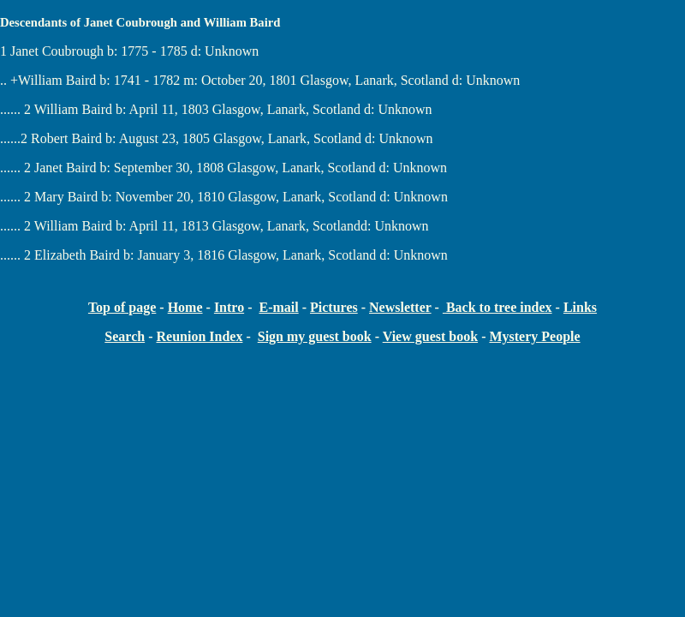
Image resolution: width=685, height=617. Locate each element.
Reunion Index (199, 336)
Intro (229, 307)
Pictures (334, 307)
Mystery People (534, 336)
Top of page (122, 307)
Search (124, 336)
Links (580, 307)
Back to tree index (497, 307)
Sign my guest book (315, 336)
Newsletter (400, 307)
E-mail (278, 307)
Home (185, 307)
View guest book (430, 336)
